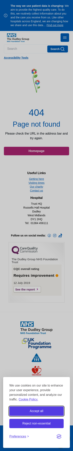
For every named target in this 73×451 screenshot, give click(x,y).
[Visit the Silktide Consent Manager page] (59, 436)
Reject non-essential (36, 423)
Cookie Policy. (28, 399)
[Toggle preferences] (19, 436)
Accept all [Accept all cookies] (36, 411)
